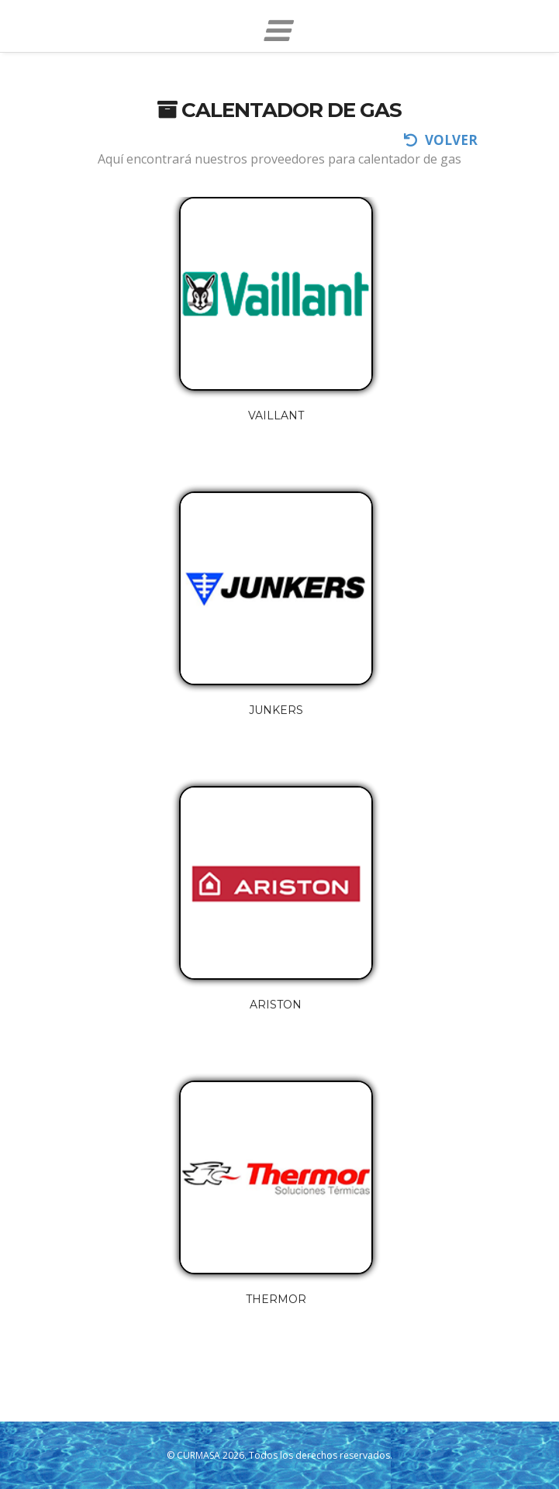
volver (441, 140)
